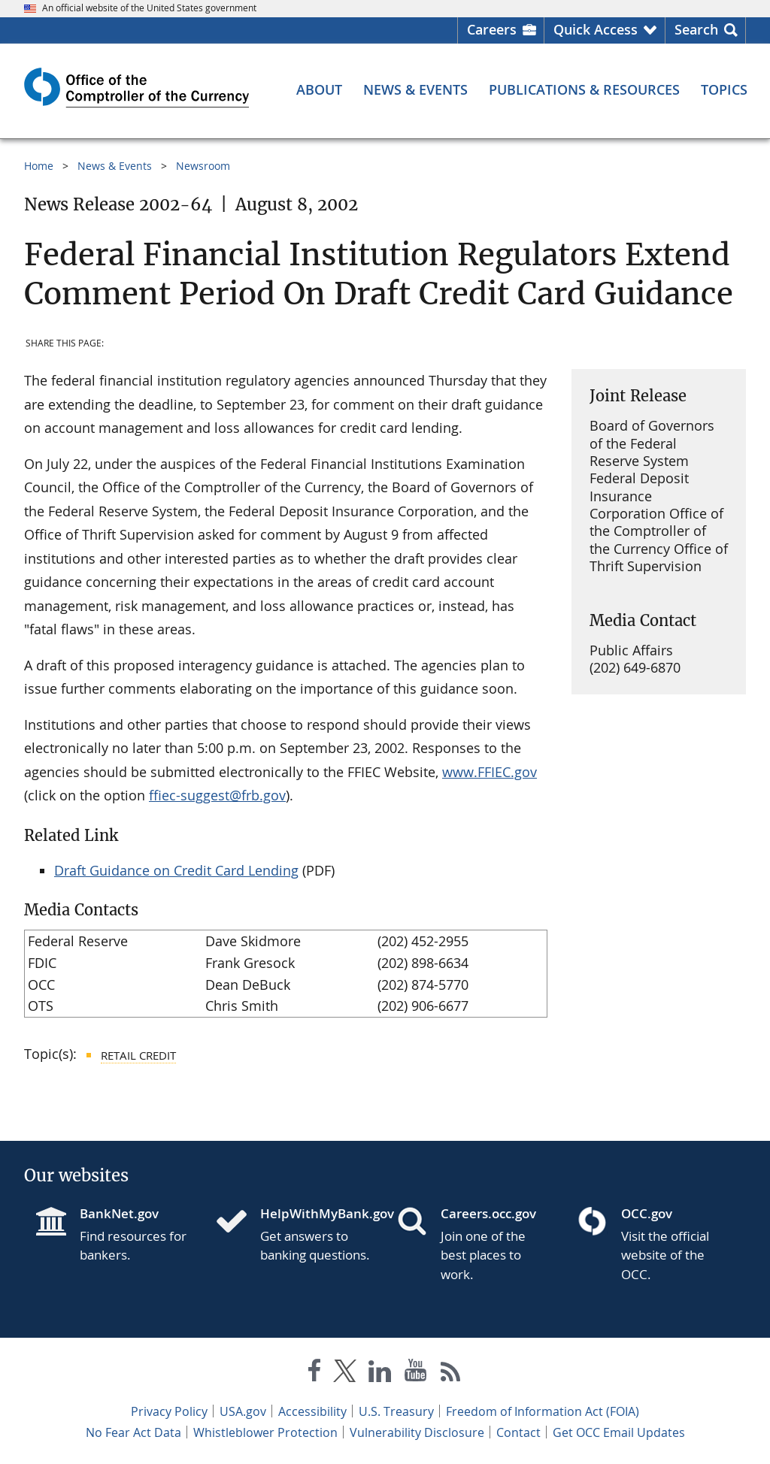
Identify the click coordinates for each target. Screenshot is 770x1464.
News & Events (114, 166)
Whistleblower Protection (265, 1432)
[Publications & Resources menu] (584, 89)
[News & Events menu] (415, 89)
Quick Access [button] (595, 29)
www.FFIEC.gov (489, 772)
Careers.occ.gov (488, 1213)
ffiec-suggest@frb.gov (217, 795)
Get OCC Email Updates (619, 1432)
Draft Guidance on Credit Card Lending (176, 870)
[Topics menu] (724, 89)
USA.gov (243, 1411)
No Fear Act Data (133, 1432)
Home (38, 166)
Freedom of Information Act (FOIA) (542, 1411)
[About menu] (319, 89)
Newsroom (203, 166)
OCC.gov (646, 1213)
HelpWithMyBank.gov (316, 1213)
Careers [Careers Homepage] (492, 29)
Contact (518, 1432)
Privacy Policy (169, 1411)
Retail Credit (138, 1055)
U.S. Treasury (396, 1411)
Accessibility (312, 1411)
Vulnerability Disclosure (417, 1432)
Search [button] (696, 29)
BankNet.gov (119, 1213)
